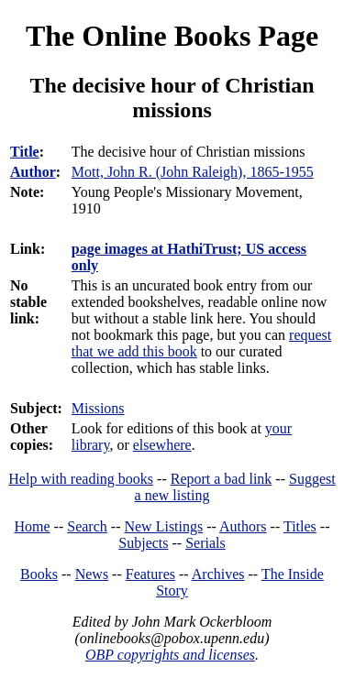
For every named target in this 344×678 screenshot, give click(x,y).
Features (150, 574)
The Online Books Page (172, 35)
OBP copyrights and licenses (170, 654)
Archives (218, 574)
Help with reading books (80, 479)
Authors (243, 526)
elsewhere (162, 445)
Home (32, 526)
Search (87, 526)
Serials (205, 543)
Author (33, 172)
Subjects (143, 543)
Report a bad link (221, 479)
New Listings (163, 526)
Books (39, 574)
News (91, 574)
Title (24, 151)
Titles (299, 526)
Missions (98, 408)
